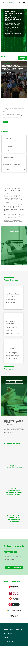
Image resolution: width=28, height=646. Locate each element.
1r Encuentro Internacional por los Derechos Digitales (12, 145)
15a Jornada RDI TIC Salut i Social (11, 164)
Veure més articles (22, 58)
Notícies (13, 72)
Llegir (5, 121)
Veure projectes (14, 382)
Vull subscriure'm (14, 567)
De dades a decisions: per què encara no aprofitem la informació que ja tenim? (13, 16)
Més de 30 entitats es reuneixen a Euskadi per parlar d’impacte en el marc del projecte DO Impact (12, 67)
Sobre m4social (14, 231)
